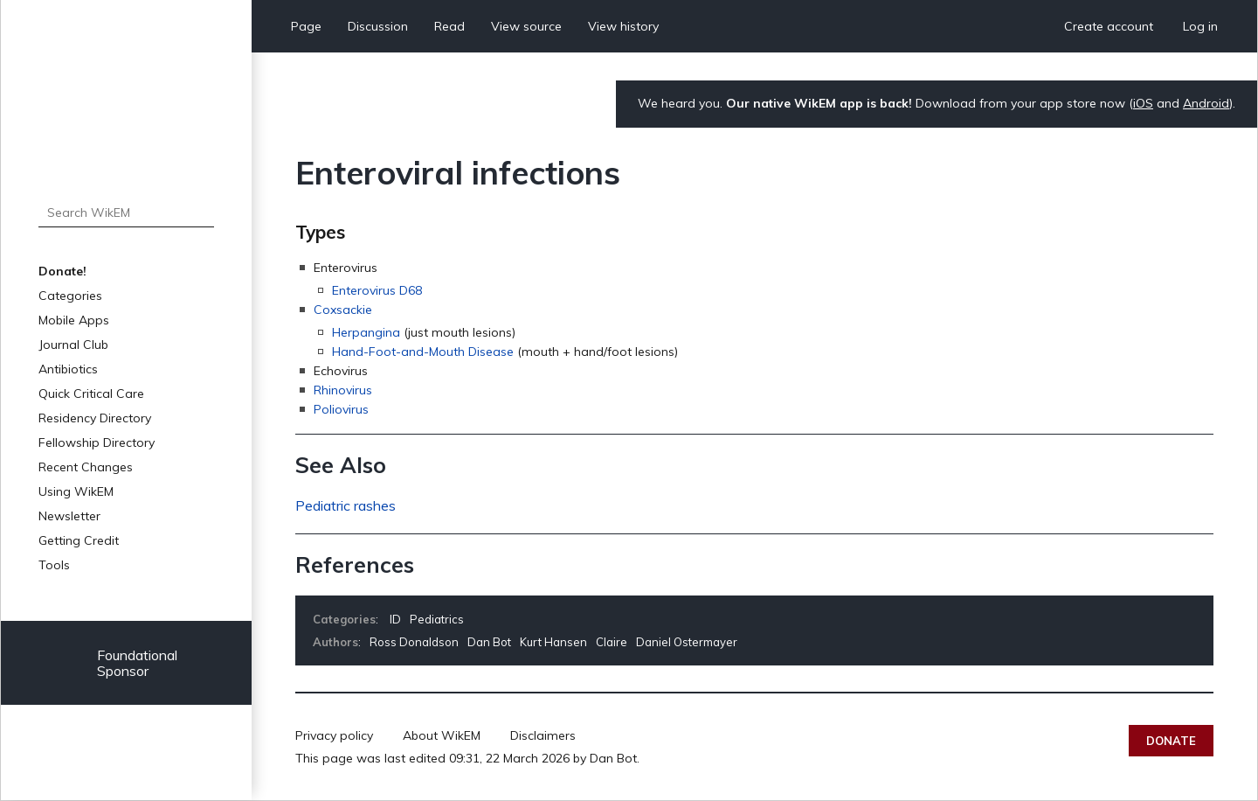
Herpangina (366, 332)
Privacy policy (334, 735)
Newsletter (69, 516)
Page (306, 26)
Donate (1171, 741)
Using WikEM (76, 491)
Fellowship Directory (96, 442)
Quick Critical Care (91, 393)
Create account (1108, 26)
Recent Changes (85, 467)
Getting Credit (78, 540)
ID (395, 619)
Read (449, 26)
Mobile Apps (73, 320)
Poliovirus (341, 409)
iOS (1143, 103)
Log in (1200, 26)
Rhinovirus (343, 390)
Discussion (378, 26)
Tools (54, 565)
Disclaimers (543, 735)
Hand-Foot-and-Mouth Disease (423, 351)
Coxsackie (343, 309)
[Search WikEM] (126, 212)
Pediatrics (437, 619)
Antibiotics (68, 369)
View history (623, 26)
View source (526, 26)
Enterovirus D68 (377, 290)
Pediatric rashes (345, 505)
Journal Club (73, 344)
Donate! (62, 271)
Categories (70, 295)
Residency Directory (94, 418)
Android (1206, 103)
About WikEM (441, 735)
